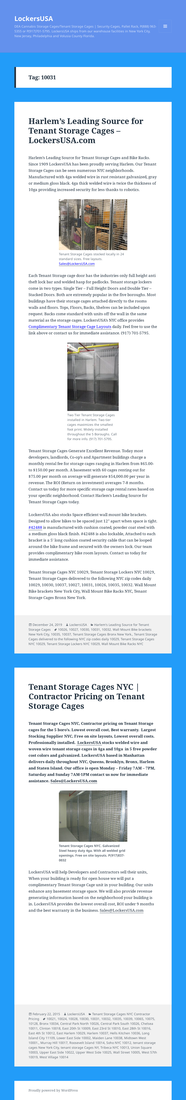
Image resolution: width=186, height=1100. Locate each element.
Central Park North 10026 (79, 1023)
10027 (73, 629)
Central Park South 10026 (120, 1023)
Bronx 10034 (48, 1023)
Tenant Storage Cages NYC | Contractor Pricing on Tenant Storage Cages (87, 696)
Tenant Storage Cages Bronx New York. (102, 634)
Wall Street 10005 (126, 1052)
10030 (84, 629)
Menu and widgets (165, 32)
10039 (127, 1019)
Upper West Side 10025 (93, 1052)
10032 (105, 1019)
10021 (51, 1019)
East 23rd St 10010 (106, 1028)
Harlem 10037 (97, 1033)
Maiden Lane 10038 (107, 1038)
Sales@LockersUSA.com (77, 263)
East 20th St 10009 (76, 1028)
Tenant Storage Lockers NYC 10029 (73, 644)
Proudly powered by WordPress (53, 1090)
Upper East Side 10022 (56, 1052)
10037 (66, 634)
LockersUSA (33, 18)
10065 (138, 1019)
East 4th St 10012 (42, 1033)
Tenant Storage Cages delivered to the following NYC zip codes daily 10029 (93, 636)
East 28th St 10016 (136, 1028)
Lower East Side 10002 (74, 1038)
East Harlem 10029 (71, 1033)
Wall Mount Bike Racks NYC (122, 644)
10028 (73, 1019)
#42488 (35, 527)
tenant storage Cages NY (80, 1047)
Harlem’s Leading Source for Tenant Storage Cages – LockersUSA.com (86, 130)
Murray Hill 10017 (54, 1043)
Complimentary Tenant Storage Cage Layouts (70, 326)
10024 (62, 1019)
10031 (95, 629)
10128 (33, 1023)
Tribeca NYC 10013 (114, 1047)
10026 (62, 629)
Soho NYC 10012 (118, 1043)
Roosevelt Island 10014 (87, 1043)
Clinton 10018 (49, 1028)
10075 (149, 1019)
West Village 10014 (53, 1057)
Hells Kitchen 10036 (125, 1033)
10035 (55, 634)
